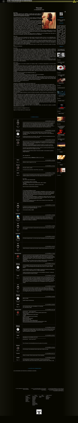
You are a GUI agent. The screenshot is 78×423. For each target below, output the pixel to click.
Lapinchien (18, 213)
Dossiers (59, 19)
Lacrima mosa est (61, 87)
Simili (43, 9)
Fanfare (61, 151)
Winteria (18, 139)
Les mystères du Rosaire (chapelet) (61, 50)
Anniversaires (34, 403)
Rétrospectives (35, 404)
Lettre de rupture (62, 20)
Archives (33, 402)
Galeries (27, 399)
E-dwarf (63, 134)
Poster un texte (35, 396)
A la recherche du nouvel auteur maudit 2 (61, 127)
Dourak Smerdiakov (61, 135)
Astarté (17, 357)
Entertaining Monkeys (48, 397)
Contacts (27, 397)
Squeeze (47, 398)
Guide (27, 396)
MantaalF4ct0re (38, 9)
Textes (36, 395)
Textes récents (41, 396)
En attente (34, 397)
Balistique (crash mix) (61, 139)
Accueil (29, 395)
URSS (40, 397)
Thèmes (33, 399)
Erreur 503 (27, 401)
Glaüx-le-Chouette (18, 131)
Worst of (33, 401)
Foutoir (27, 400)
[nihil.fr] (47, 396)
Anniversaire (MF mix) (61, 75)
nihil (61, 134)
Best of (33, 400)
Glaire (18, 159)
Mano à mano (39, 7)
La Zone (19, 0)
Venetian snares (61, 100)
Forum (27, 398)
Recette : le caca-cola (61, 63)
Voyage (61, 164)
